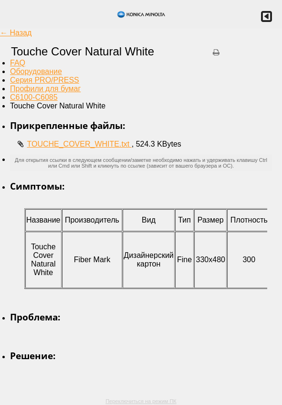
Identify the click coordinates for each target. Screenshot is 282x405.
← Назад (15, 33)
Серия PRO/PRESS (44, 80)
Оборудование (36, 71)
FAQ (17, 63)
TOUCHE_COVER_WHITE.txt (79, 144)
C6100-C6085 (34, 97)
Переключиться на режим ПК (141, 401)
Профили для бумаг (45, 89)
